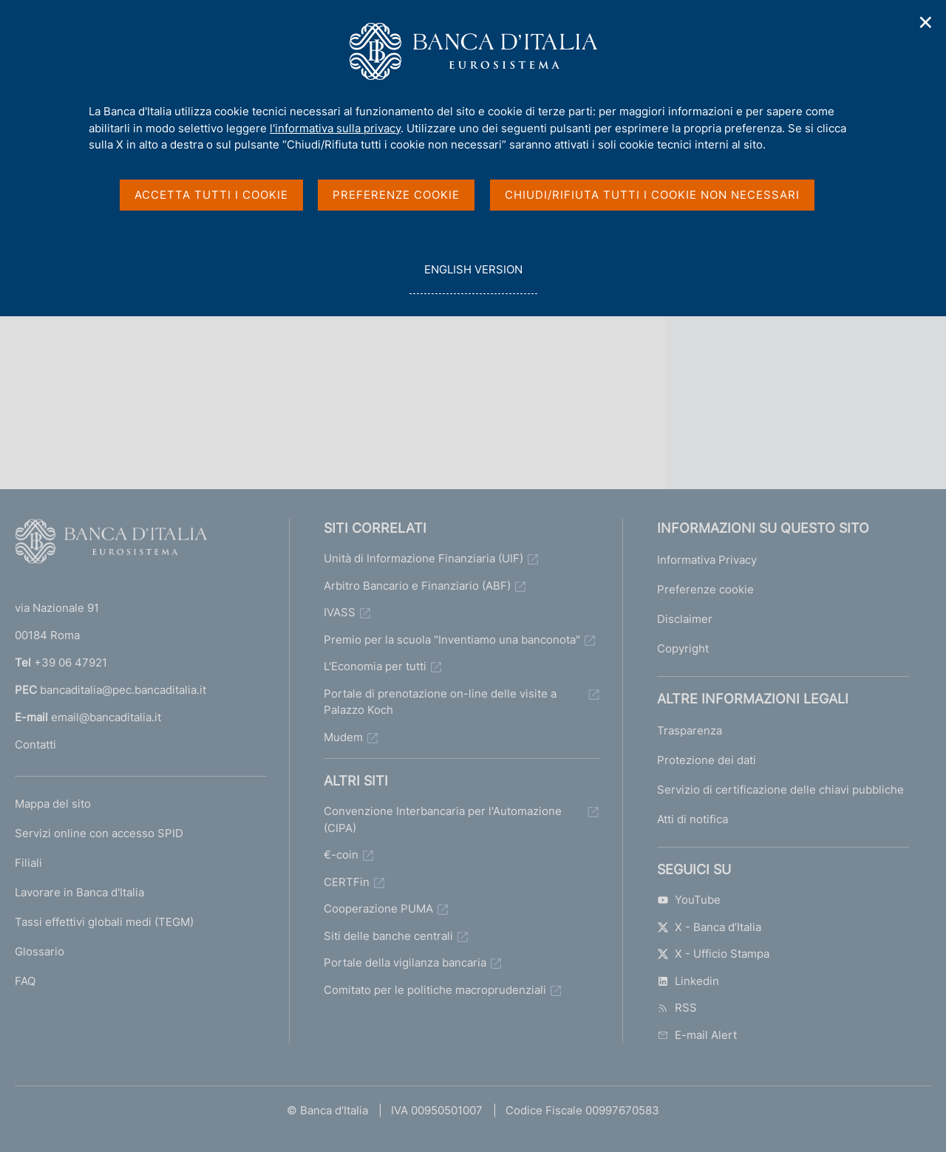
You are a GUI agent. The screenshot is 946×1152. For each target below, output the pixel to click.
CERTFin (347, 882)
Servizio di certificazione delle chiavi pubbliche (780, 790)
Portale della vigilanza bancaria (405, 962)
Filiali (28, 863)
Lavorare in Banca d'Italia (79, 892)
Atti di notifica (692, 819)
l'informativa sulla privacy (335, 128)
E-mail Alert (697, 1035)
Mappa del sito (53, 804)
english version (473, 277)
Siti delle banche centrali (388, 936)
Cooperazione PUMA (378, 909)
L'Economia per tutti (375, 666)
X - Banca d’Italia (709, 927)
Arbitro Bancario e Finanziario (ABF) (417, 586)
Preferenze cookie (705, 589)
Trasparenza (689, 730)
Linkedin (688, 981)
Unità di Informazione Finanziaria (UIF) (423, 558)
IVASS (339, 612)
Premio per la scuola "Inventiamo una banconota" (452, 640)
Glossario (39, 951)
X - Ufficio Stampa (713, 954)
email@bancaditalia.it (106, 717)
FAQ (25, 981)
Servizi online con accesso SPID (99, 833)
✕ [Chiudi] (926, 22)
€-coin (341, 855)
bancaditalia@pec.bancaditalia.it (123, 690)
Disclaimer (684, 619)
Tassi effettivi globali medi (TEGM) (104, 922)
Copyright (683, 648)
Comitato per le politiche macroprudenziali (435, 990)
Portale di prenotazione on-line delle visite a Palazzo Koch (440, 702)
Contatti (35, 744)
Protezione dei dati (706, 760)
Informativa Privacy (707, 560)
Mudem (343, 737)
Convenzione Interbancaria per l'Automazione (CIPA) (443, 819)
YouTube (689, 900)
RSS (677, 1008)
